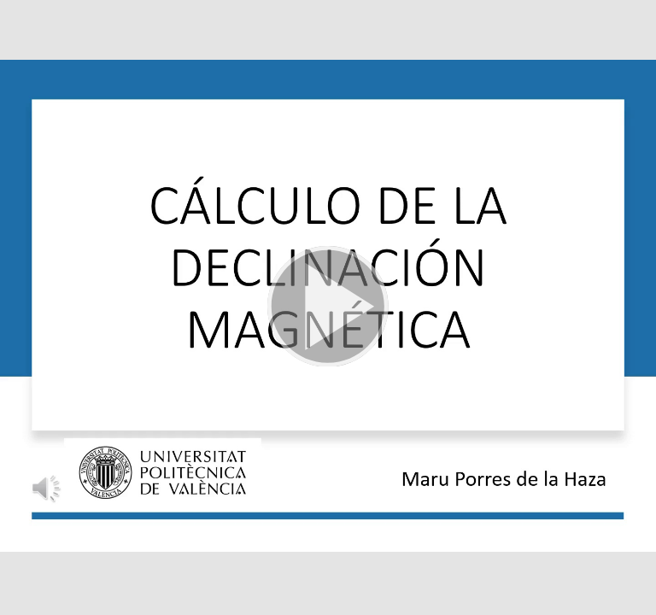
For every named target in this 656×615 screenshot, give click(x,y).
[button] (328, 307)
